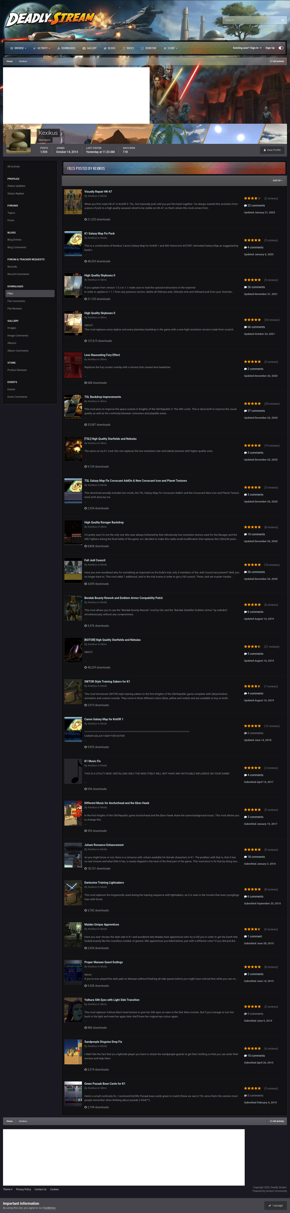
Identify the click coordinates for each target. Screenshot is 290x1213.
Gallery (89, 48)
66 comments (254, 327)
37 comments (254, 410)
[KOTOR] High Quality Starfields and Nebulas (112, 639)
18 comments (254, 856)
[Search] (239, 20)
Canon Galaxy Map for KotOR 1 (103, 719)
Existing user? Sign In (247, 48)
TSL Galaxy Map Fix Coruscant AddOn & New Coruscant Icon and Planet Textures (135, 480)
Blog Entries (14, 239)
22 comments (254, 205)
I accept (275, 1205)
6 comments (253, 611)
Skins (103, 279)
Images (11, 327)
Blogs (109, 48)
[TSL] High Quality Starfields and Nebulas (110, 438)
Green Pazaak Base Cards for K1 (104, 1083)
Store (170, 48)
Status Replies (15, 193)
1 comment (253, 936)
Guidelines (49, 1207)
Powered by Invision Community (270, 1191)
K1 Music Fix (92, 761)
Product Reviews (17, 369)
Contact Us (41, 1189)
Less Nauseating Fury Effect (102, 355)
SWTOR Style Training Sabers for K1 (107, 681)
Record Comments (18, 274)
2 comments (253, 368)
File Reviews (14, 308)
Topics (11, 212)
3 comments (253, 452)
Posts (10, 220)
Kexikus (92, 195)
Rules (128, 48)
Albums (11, 342)
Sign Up (270, 47)
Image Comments (17, 335)
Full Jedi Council (94, 560)
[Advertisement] (76, 95)
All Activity (13, 166)
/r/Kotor (148, 48)
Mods (103, 195)
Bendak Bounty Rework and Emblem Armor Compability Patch (123, 598)
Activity (42, 48)
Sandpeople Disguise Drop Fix (103, 1041)
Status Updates (16, 185)
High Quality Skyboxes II (99, 275)
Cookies (54, 1189)
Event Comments (17, 396)
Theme (7, 1189)
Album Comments (17, 350)
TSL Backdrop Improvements (102, 396)
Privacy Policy (23, 1189)
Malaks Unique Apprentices (101, 924)
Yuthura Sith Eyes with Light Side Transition (112, 999)
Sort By (278, 181)
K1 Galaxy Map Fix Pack (99, 233)
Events (11, 389)
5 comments (253, 653)
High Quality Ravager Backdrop (104, 522)
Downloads (66, 48)
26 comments (254, 287)
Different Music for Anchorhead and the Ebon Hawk (116, 803)
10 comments (254, 534)
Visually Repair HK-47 (98, 191)
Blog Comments (16, 247)
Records (12, 266)
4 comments (253, 247)
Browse (18, 48)
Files (10, 293)
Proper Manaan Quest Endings (103, 962)
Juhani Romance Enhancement (104, 845)
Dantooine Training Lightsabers (104, 882)
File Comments (16, 301)
